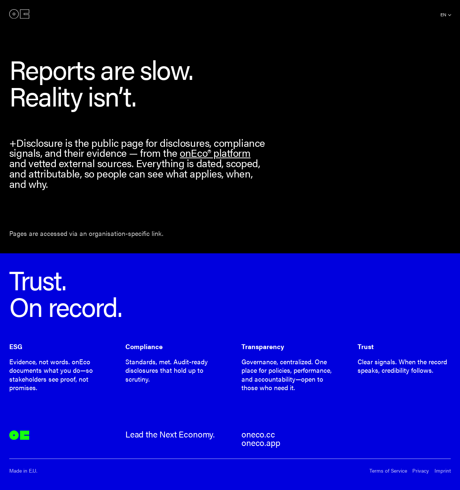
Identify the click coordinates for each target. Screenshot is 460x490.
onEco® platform (215, 152)
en (443, 14)
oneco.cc (258, 434)
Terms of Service (388, 470)
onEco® (19, 14)
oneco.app (260, 443)
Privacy (420, 470)
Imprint (442, 470)
